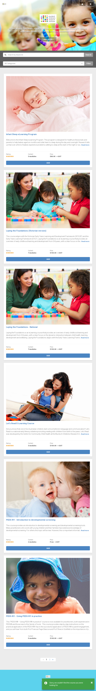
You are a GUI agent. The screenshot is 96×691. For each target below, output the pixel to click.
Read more (85, 145)
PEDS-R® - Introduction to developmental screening (30, 520)
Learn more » (48, 39)
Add (48, 163)
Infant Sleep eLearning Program (21, 134)
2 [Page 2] (49, 660)
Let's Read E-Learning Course (20, 423)
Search (88, 55)
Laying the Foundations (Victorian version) (26, 231)
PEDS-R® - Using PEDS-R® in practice (24, 616)
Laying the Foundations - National (22, 327)
